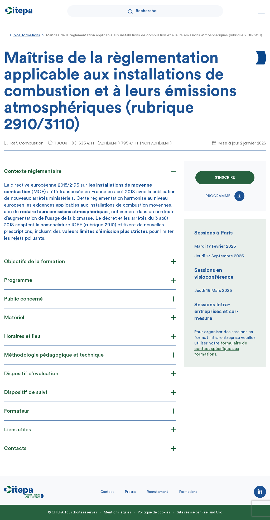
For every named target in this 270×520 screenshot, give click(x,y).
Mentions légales (117, 512)
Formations (188, 491)
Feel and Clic (212, 512)
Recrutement (157, 491)
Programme (224, 196)
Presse (130, 491)
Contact (107, 491)
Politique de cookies (154, 512)
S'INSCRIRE (225, 177)
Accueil (6, 35)
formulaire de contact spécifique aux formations (220, 348)
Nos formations (26, 35)
